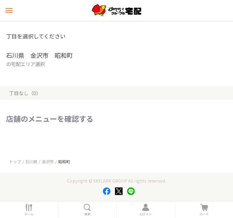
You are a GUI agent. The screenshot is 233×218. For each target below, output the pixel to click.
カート (204, 214)
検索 (87, 214)
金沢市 (48, 162)
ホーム (28, 214)
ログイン (146, 214)
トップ (15, 162)
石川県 (31, 162)
